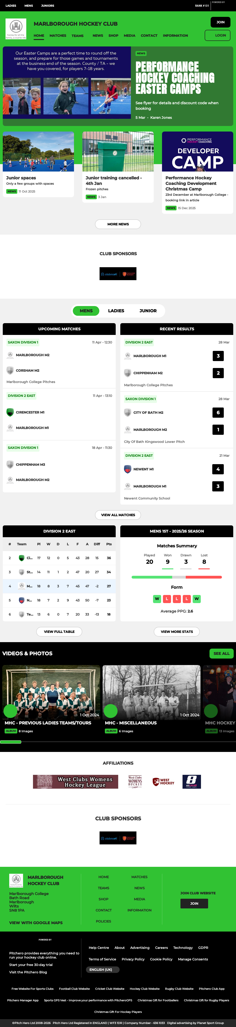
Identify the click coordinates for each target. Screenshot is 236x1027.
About (120, 948)
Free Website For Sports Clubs (32, 988)
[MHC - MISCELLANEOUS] (152, 692)
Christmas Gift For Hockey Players (118, 1012)
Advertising (140, 948)
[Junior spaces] (38, 152)
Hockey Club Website (144, 988)
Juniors (47, 5)
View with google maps (35, 923)
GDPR (203, 948)
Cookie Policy (161, 959)
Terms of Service (102, 959)
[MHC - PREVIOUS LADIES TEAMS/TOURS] (51, 692)
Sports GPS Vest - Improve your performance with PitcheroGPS (88, 1000)
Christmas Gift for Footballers (158, 1000)
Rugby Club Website (179, 988)
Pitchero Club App (211, 988)
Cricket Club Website (109, 988)
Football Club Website (74, 988)
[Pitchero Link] (221, 7)
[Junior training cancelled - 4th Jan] (117, 152)
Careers (161, 948)
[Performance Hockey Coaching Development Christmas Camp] (197, 152)
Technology (183, 948)
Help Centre (99, 948)
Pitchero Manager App (22, 1000)
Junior (148, 310)
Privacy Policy (133, 959)
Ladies (11, 5)
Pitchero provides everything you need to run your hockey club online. (44, 955)
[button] (39, 35)
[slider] (10, 742)
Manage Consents (193, 959)
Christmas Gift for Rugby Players (206, 1000)
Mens (28, 5)
